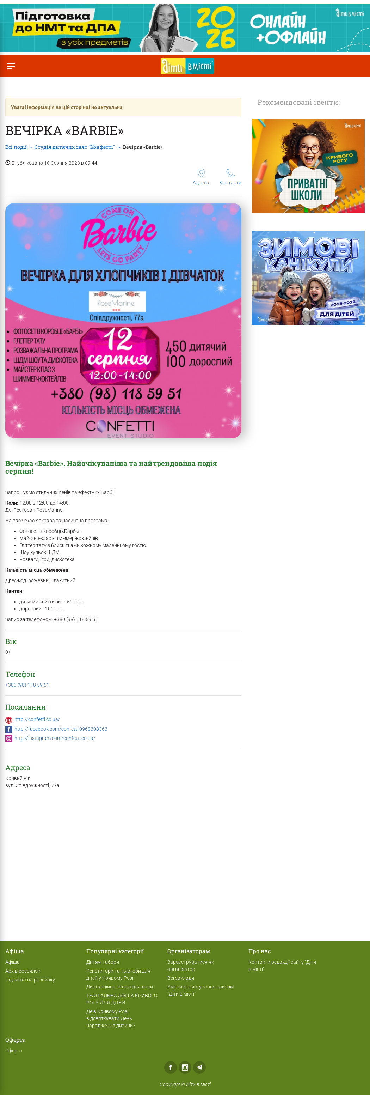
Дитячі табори (102, 962)
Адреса (201, 177)
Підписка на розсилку (30, 980)
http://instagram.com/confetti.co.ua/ (54, 738)
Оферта (13, 1050)
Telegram (199, 1067)
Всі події (15, 147)
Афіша (12, 962)
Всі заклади (180, 978)
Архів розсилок (22, 971)
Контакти (230, 177)
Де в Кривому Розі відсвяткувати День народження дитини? (110, 1018)
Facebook (170, 1067)
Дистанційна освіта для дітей (119, 987)
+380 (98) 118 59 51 (27, 685)
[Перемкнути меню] (10, 66)
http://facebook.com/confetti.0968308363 (60, 729)
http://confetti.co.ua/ (37, 719)
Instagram (185, 1067)
